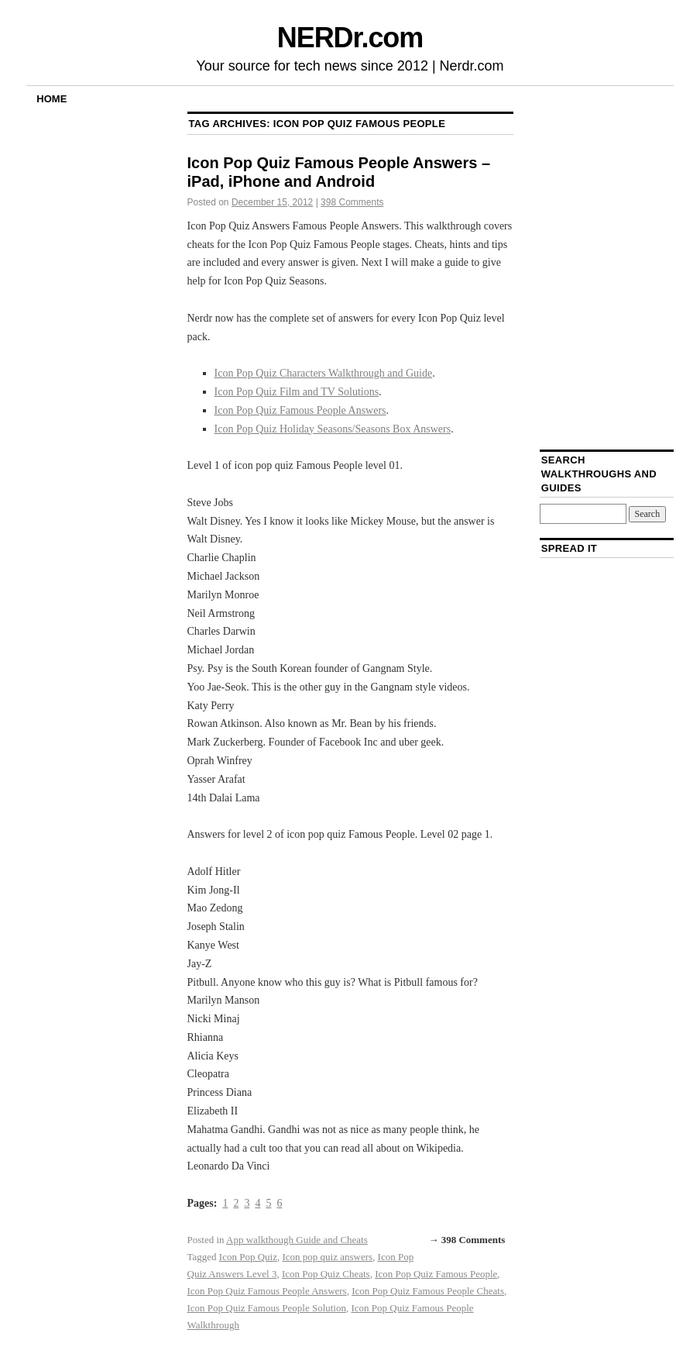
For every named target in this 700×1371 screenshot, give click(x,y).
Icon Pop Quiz (248, 1256)
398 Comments (352, 202)
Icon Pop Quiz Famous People (436, 1274)
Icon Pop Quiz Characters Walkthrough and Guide (323, 373)
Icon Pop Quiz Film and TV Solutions (296, 392)
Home (51, 99)
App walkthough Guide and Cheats (297, 1239)
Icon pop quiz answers (327, 1256)
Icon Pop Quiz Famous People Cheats (428, 1291)
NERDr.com (350, 37)
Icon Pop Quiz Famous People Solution (266, 1308)
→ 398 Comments (466, 1239)
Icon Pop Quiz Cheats (326, 1274)
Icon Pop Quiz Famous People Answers (300, 410)
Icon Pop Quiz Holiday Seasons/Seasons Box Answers (332, 429)
